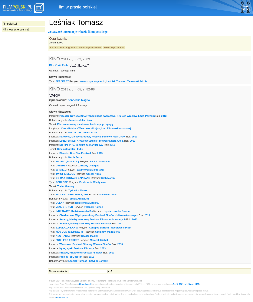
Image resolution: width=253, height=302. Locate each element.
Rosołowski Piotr (121, 227)
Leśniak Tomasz (116, 81)
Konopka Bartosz (99, 227)
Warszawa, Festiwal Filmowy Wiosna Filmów (85, 244)
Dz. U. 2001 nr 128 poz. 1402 (186, 284)
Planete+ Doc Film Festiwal (75, 153)
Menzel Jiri (74, 132)
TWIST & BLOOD (65, 173)
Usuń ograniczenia (90, 47)
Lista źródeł (57, 47)
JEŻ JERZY (62, 81)
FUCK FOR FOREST (67, 240)
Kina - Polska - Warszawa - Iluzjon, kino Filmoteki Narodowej (96, 128)
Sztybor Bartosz (98, 261)
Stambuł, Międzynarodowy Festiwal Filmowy (85, 223)
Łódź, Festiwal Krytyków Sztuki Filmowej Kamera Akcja (91, 140)
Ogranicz (71, 47)
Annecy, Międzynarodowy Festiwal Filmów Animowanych (92, 219)
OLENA (60, 202)
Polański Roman (93, 207)
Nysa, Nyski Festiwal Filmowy (76, 248)
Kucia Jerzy (75, 157)
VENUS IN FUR (64, 207)
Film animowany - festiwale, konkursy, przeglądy (85, 124)
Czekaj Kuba (93, 173)
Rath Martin (108, 178)
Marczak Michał (99, 240)
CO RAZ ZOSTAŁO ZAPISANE (73, 178)
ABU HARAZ (63, 235)
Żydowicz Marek (77, 190)
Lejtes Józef (90, 132)
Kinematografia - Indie (70, 149)
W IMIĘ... (61, 169)
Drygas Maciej (89, 235)
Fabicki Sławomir (100, 161)
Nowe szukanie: (58, 271)
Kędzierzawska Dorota (117, 211)
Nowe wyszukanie (114, 47)
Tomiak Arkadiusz (78, 198)
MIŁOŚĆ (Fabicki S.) (67, 161)
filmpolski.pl (85, 284)
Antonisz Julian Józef (80, 120)
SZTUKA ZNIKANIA (67, 227)
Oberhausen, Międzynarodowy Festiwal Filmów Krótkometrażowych (98, 215)
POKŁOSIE (62, 182)
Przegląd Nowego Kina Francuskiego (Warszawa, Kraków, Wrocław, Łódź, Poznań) (107, 116)
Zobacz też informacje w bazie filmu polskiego (78, 31)
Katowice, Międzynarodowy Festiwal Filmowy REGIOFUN (92, 136)
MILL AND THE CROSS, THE (72, 194)
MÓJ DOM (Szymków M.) (70, 231)
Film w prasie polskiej (16, 29)
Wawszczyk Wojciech (92, 81)
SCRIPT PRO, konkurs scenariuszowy (81, 144)
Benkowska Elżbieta (87, 202)
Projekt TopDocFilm (70, 256)
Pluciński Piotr (58, 65)
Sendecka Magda (79, 100)
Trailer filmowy (65, 186)
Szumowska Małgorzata (90, 169)
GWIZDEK (61, 165)
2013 (164, 116)
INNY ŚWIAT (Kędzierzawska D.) (74, 211)
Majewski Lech (108, 194)
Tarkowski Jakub (137, 81)
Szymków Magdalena (107, 231)
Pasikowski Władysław (92, 182)
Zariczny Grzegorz (88, 165)
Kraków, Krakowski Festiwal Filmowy (80, 252)
